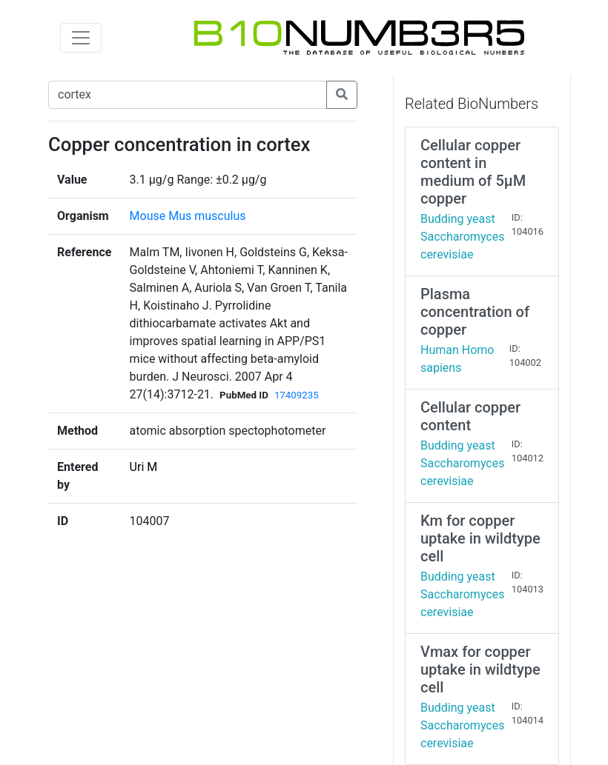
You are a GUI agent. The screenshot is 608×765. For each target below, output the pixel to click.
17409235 (296, 395)
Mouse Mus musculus (188, 216)
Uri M (144, 467)
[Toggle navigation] (81, 38)
